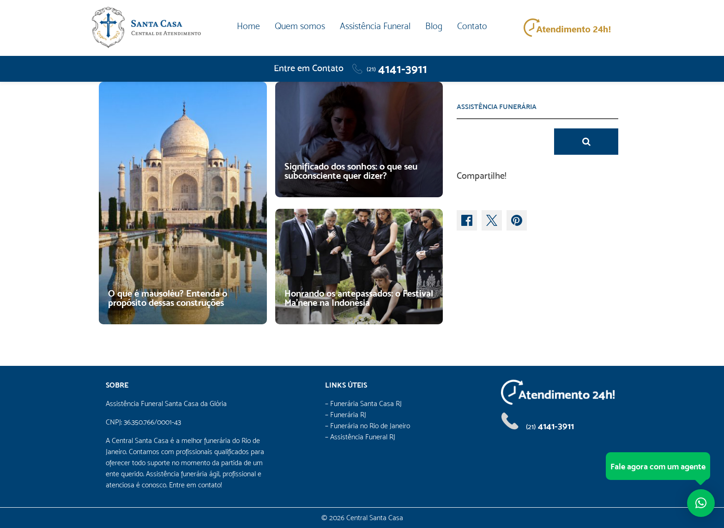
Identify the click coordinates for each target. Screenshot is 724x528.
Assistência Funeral (375, 26)
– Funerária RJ (345, 414)
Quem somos (300, 26)
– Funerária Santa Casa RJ (363, 403)
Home (248, 26)
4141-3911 (397, 69)
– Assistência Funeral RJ (360, 436)
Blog (433, 26)
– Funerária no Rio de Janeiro (367, 425)
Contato (472, 26)
